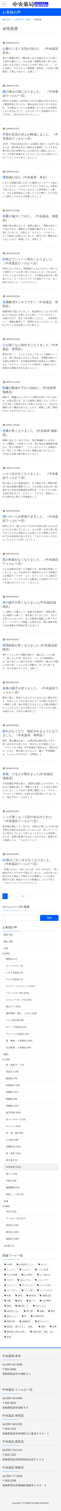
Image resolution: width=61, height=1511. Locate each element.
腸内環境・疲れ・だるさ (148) (21, 1013)
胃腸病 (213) (12, 1105)
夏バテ (32, 1300)
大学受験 (46, 1300)
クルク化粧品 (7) (14, 979)
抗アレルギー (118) (16, 1119)
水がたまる (40, 1306)
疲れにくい (12, 1316)
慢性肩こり (23, 1306)
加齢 (9, 1300)
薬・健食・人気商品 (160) (19, 1040)
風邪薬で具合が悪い (16, 1332)
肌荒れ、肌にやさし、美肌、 (20, 1326)
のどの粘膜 (12, 1275)
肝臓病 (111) (12, 1092)
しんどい (26, 1269)
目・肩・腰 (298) (14, 1133)
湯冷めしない (13, 1311)
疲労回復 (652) (13, 1112)
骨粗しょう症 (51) (15, 1194)
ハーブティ (12, 1290)
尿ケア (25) (11, 1174)
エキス (10, 1280)
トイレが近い (46, 1285)
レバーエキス (46, 1290)
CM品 (9, 1264)
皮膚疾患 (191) (13, 1146)
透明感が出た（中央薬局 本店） (25, 177)
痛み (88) (8, 941)
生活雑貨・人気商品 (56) (18, 1047)
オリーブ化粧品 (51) (16, 1027)
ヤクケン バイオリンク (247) (20, 986)
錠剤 (43, 1326)
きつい (44, 1264)
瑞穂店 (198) (12, 1238)
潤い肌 (29, 1311)
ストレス (11, 1285)
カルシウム (25, 1280)
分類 (6, 948)
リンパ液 (28, 1290)
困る (20, 1300)
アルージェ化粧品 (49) (17, 1034)
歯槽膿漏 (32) (13, 1187)
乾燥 (9, 1295)
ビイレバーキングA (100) (18, 999)
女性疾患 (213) (13, 1167)
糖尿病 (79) (11, 1078)
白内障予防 (38, 1316)
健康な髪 (46, 1295)
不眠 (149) (11, 1180)
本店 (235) (11, 1211)
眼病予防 (11, 1321)
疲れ (53, 1311)
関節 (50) (8, 934)
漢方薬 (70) (11, 1160)
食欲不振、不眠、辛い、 (44, 1332)
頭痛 (54, 1326)
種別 (6, 1054)
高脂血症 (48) (13, 1085)
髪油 (9, 1337)
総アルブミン (44, 1321)
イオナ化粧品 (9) (14, 972)
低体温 (32, 1295)
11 (22, 896)
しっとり (11, 1269)
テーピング (27, 1285)
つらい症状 (43, 1269)
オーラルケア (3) (14, 965)
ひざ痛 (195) (12, 1139)
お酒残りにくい (26, 1264)
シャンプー (43, 1280)
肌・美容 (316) (13, 1153)
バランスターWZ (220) (17, 993)
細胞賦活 (26, 1321)
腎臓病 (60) (11, 1099)
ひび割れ (28, 1275)
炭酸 (42, 1311)
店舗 (6, 1201)
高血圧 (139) (12, 1071)
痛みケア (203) (13, 1006)
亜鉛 (20, 1295)
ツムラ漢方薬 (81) (15, 1020)
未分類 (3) (9, 1245)
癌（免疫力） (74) (15, 1064)
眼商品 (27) (11, 959)
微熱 (9, 1306)
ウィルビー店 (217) (16, 1218)
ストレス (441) (13, 1126)
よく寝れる (45, 1275)
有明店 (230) (12, 1225)
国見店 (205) (12, 1232)
